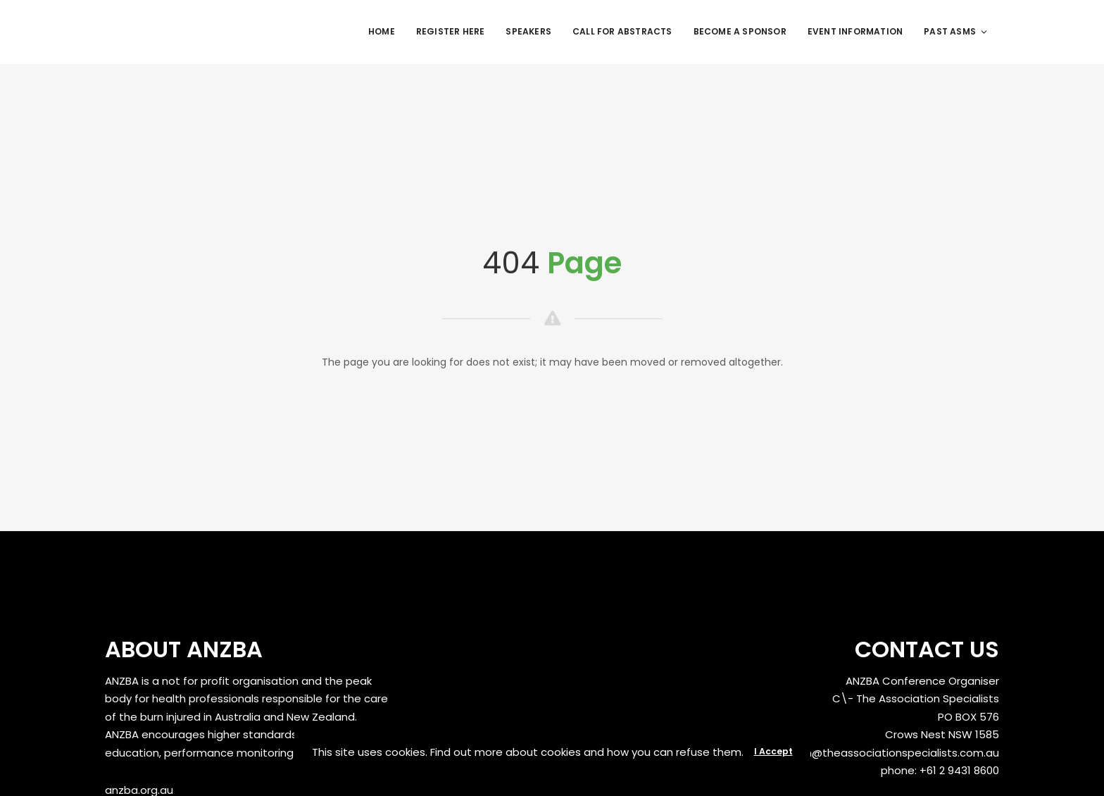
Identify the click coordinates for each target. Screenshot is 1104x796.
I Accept (773, 751)
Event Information (855, 31)
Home (381, 31)
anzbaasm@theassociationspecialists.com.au (877, 752)
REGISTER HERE (450, 31)
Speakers (528, 31)
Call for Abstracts (622, 31)
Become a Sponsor (740, 31)
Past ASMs (956, 31)
